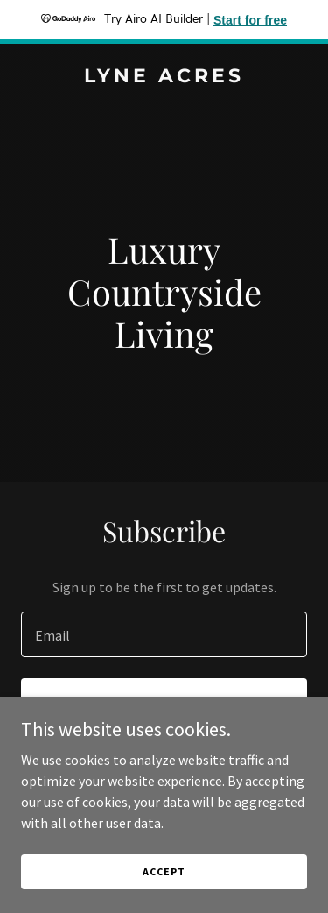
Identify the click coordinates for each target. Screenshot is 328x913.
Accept (164, 871)
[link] (164, 77)
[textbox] (164, 634)
